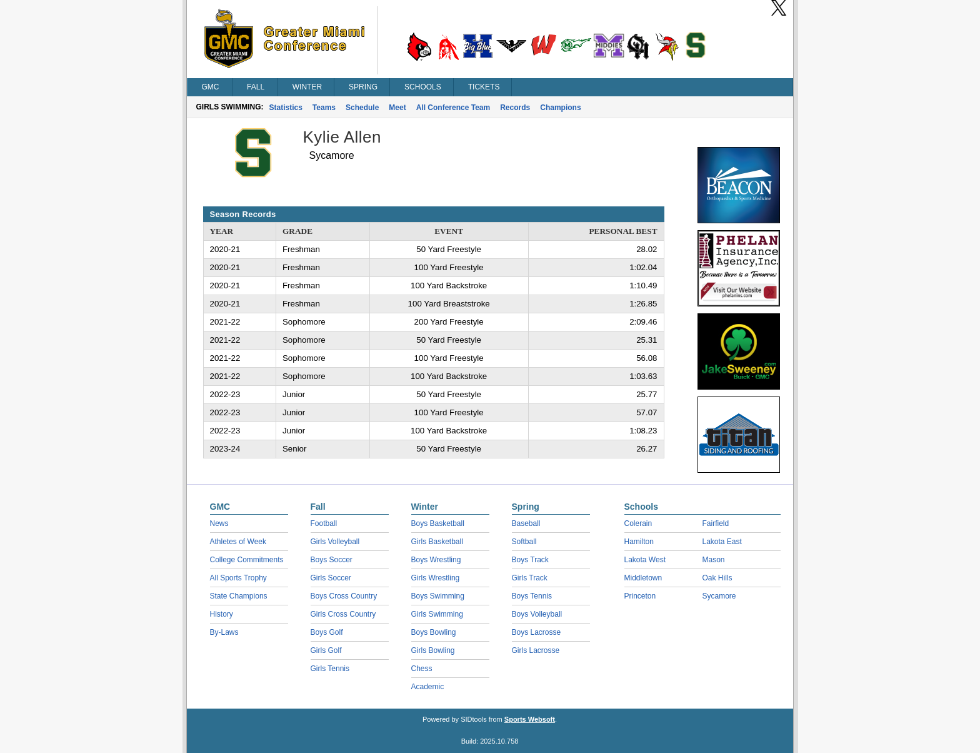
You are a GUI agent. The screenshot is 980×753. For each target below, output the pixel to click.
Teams (324, 107)
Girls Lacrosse (536, 650)
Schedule (362, 107)
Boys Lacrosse (536, 632)
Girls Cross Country (343, 614)
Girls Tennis (330, 668)
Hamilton (639, 541)
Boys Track (530, 559)
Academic (427, 686)
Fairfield (715, 523)
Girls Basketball (437, 541)
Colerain (638, 523)
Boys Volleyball (537, 614)
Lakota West (645, 559)
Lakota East (722, 541)
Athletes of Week (238, 541)
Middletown (643, 578)
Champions (560, 107)
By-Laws (224, 632)
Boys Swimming (437, 596)
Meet (397, 107)
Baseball (526, 523)
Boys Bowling (433, 632)
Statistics (285, 107)
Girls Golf (326, 650)
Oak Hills (717, 578)
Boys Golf (327, 632)
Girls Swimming (437, 614)
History (221, 614)
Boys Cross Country (344, 596)
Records (515, 107)
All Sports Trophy (238, 578)
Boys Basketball (437, 523)
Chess (421, 668)
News (219, 523)
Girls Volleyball (335, 541)
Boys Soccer (331, 559)
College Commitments (247, 559)
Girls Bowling (433, 650)
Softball (524, 541)
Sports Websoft (529, 719)
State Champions (239, 596)
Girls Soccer (331, 578)
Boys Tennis (532, 596)
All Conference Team (453, 107)
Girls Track (530, 578)
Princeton (640, 596)
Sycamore (719, 596)
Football (324, 523)
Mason (713, 559)
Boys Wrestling (436, 559)
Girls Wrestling (435, 578)
